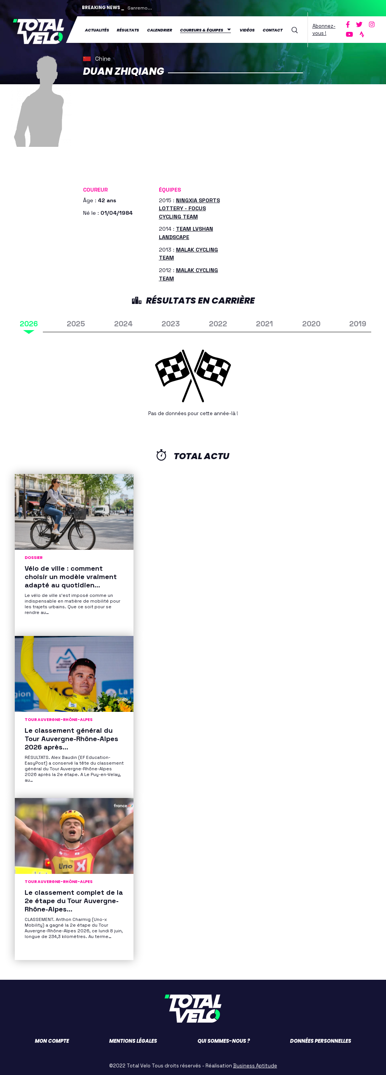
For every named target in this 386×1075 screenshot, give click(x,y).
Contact (272, 29)
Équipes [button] (170, 188)
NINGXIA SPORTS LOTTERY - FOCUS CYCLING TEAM (189, 206)
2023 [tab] (171, 322)
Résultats (128, 29)
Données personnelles (320, 1039)
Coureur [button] (95, 188)
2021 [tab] (264, 322)
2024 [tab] (123, 322)
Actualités (97, 29)
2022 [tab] (218, 322)
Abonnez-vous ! (324, 29)
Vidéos (247, 29)
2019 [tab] (357, 322)
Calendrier (159, 29)
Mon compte (52, 1039)
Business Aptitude (255, 1064)
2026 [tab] (29, 322)
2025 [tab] (76, 322)
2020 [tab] (311, 322)
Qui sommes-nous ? (224, 1039)
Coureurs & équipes (201, 29)
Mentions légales (133, 1039)
